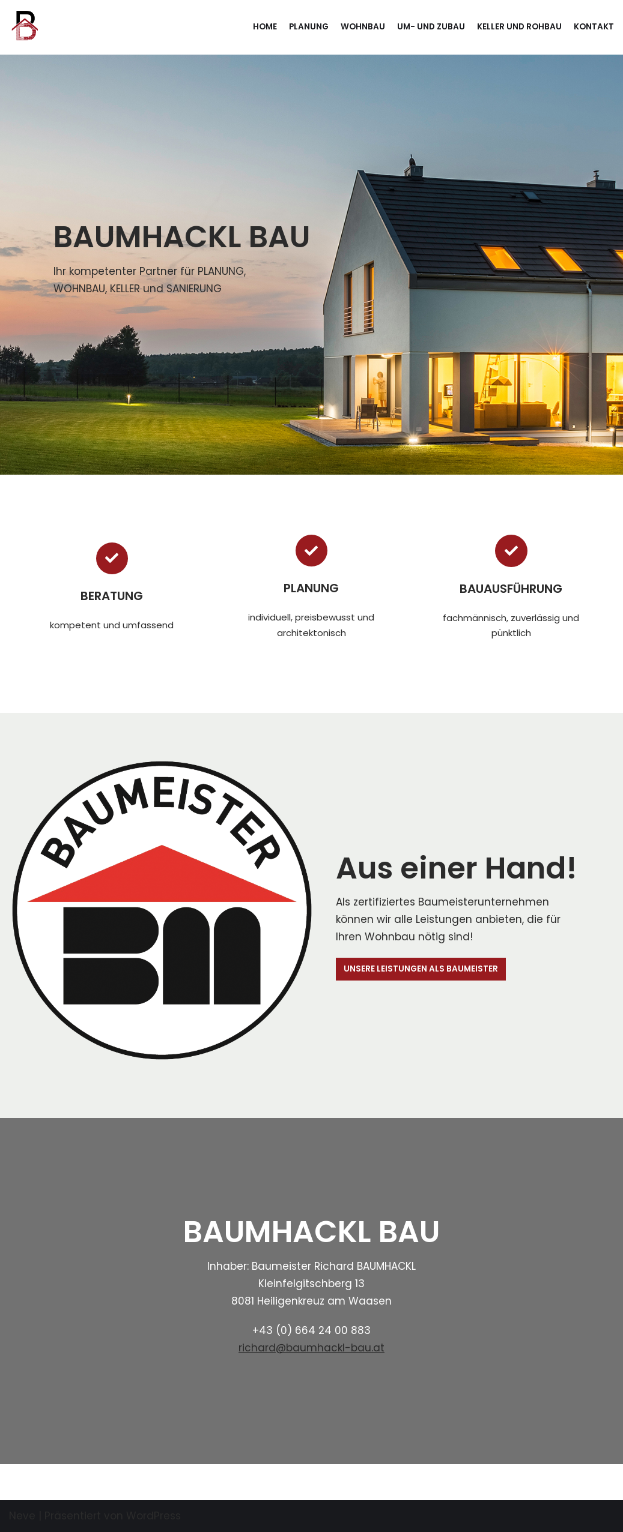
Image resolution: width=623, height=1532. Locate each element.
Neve (22, 1516)
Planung (309, 26)
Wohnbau (363, 26)
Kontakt (594, 26)
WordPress (153, 1516)
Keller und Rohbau (519, 26)
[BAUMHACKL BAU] (23, 27)
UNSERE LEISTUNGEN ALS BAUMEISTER (421, 969)
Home (265, 26)
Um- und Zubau (431, 26)
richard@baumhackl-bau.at (311, 1348)
